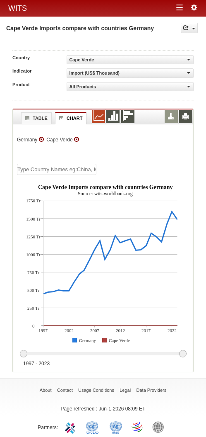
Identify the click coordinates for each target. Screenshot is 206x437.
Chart (70, 118)
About (46, 390)
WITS (17, 8)
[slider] (103, 354)
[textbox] (56, 169)
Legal (125, 390)
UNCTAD (94, 426)
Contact (65, 390)
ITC (71, 426)
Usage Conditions (96, 390)
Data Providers (152, 390)
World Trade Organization (137, 426)
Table (35, 118)
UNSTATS (116, 426)
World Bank (160, 426)
